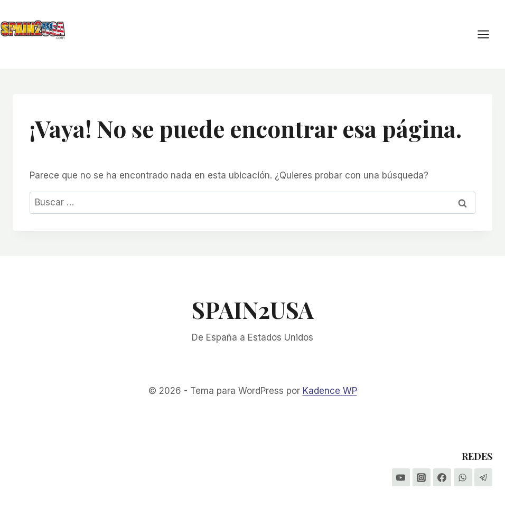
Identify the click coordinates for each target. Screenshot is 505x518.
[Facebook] (442, 477)
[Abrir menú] (488, 34)
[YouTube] (401, 477)
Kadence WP (330, 390)
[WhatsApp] (463, 477)
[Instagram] (422, 477)
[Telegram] (483, 477)
